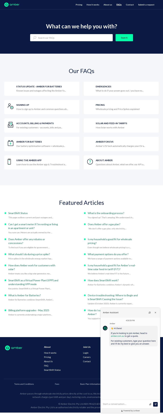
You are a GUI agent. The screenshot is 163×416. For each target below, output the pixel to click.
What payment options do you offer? (108, 254)
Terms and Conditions (24, 384)
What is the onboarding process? (106, 213)
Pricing (79, 4)
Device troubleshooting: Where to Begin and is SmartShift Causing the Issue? (113, 297)
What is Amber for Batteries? (24, 295)
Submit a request (146, 4)
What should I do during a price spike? (29, 254)
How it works (93, 4)
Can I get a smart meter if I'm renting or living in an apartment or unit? (33, 226)
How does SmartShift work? (103, 280)
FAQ (46, 365)
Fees (57, 384)
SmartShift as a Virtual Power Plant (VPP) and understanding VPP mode (33, 282)
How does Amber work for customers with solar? (31, 267)
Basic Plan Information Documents (95, 384)
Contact (130, 4)
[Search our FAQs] (71, 37)
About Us (48, 361)
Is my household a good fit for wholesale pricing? (110, 241)
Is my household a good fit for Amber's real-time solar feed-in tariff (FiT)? (112, 267)
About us (108, 4)
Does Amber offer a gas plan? (104, 224)
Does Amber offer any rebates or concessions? (26, 241)
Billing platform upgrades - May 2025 (28, 310)
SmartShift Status (18, 213)
